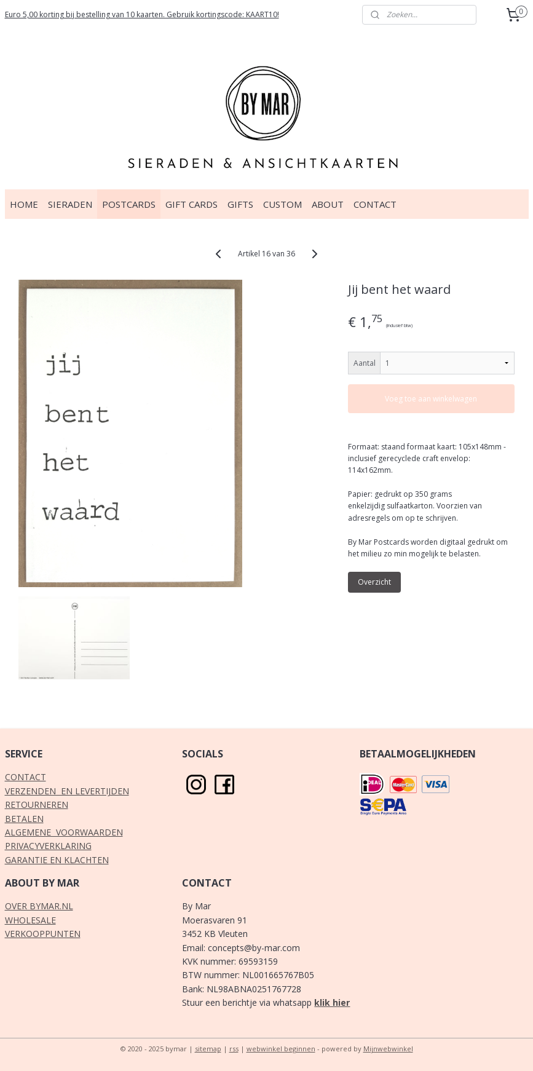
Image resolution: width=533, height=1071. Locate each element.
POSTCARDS (129, 204)
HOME (24, 204)
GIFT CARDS (191, 204)
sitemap (208, 1048)
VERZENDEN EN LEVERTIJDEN (67, 791)
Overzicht (374, 582)
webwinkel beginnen (281, 1048)
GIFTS (240, 204)
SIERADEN (70, 204)
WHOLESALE (30, 920)
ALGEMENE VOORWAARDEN (64, 832)
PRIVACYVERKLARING (48, 846)
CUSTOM (282, 204)
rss (234, 1048)
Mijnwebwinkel (388, 1048)
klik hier (332, 1002)
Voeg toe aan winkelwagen (431, 398)
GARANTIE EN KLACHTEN (57, 860)
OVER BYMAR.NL (39, 906)
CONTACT (375, 204)
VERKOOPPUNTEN (43, 933)
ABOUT (328, 204)
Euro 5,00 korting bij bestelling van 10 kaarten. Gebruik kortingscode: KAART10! (142, 14)
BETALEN (24, 818)
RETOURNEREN (36, 804)
